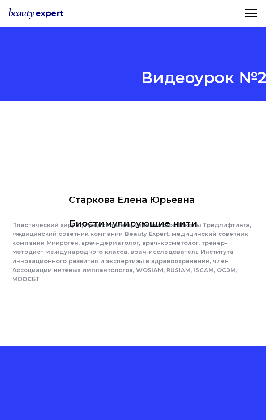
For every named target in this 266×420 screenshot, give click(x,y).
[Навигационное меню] (251, 13)
